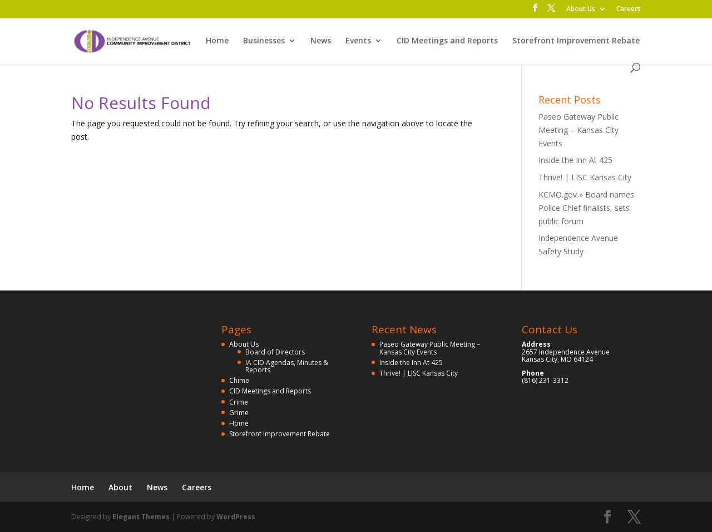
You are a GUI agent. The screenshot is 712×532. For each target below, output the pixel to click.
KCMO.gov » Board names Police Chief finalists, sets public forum (586, 207)
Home (217, 41)
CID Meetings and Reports (447, 41)
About (120, 487)
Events (358, 41)
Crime (238, 402)
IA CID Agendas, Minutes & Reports (286, 366)
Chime (239, 380)
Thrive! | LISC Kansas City (584, 177)
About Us (580, 9)
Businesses (264, 41)
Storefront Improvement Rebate (576, 41)
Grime (239, 412)
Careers (628, 9)
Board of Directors (275, 352)
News (320, 41)
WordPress (235, 516)
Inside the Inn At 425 (575, 160)
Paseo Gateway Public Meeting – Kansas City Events (578, 130)
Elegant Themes (141, 516)
